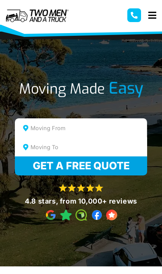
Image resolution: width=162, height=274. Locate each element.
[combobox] (81, 127)
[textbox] (87, 128)
